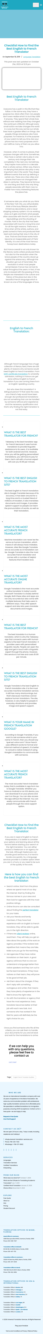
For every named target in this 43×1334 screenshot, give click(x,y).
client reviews (23, 933)
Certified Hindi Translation (12, 1185)
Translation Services (10, 1163)
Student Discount (9, 1208)
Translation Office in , (15, 1309)
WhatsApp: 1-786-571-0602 (13, 1144)
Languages (7, 1160)
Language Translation (31, 57)
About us (6, 1201)
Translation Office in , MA (13, 1287)
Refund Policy (32, 1331)
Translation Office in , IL (13, 1290)
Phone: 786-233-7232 (11, 1142)
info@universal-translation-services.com (18, 1139)
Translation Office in (11, 1305)
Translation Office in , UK (13, 1312)
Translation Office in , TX (12, 1297)
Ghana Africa (7, 1188)
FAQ (4, 1203)
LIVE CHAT (13, 1062)
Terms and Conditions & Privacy (16, 1331)
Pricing (5, 1206)
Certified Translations (10, 1165)
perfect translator (31, 910)
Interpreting (7, 1168)
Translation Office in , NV (14, 1302)
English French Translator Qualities (24, 1077)
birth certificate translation (16, 374)
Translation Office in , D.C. (15, 1307)
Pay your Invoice (21, 1326)
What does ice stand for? (11, 1178)
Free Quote (7, 1198)
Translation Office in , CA (14, 1292)
